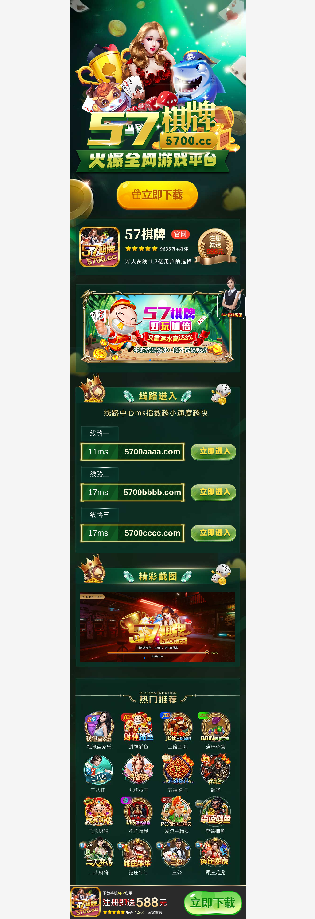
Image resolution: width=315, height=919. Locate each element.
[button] (150, 360)
